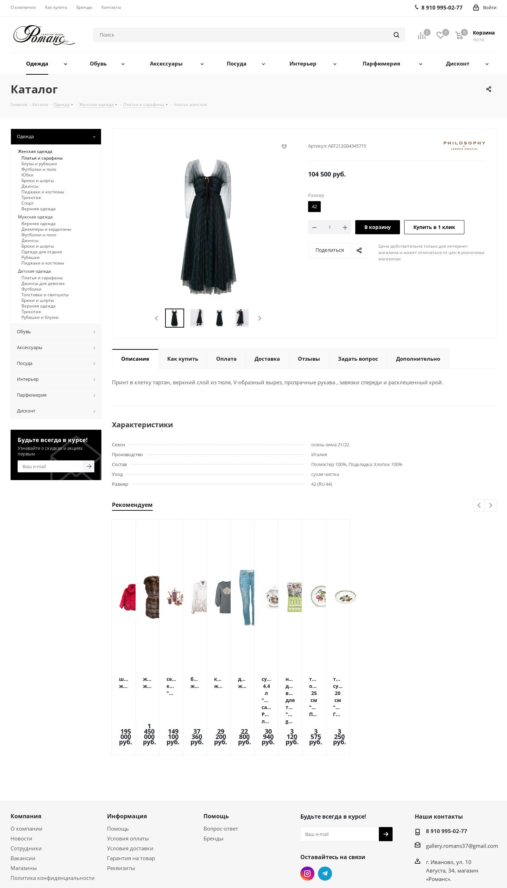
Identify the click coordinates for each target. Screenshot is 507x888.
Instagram (307, 828)
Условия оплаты (128, 792)
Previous (157, 318)
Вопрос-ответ (221, 782)
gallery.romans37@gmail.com (462, 799)
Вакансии (23, 812)
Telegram (325, 828)
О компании (27, 782)
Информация (127, 770)
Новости (21, 792)
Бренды (214, 792)
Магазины (24, 822)
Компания (26, 770)
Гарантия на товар (131, 812)
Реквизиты (121, 822)
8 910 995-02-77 (446, 785)
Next (260, 318)
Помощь (118, 782)
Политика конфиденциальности (53, 832)
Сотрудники (26, 802)
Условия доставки (130, 802)
